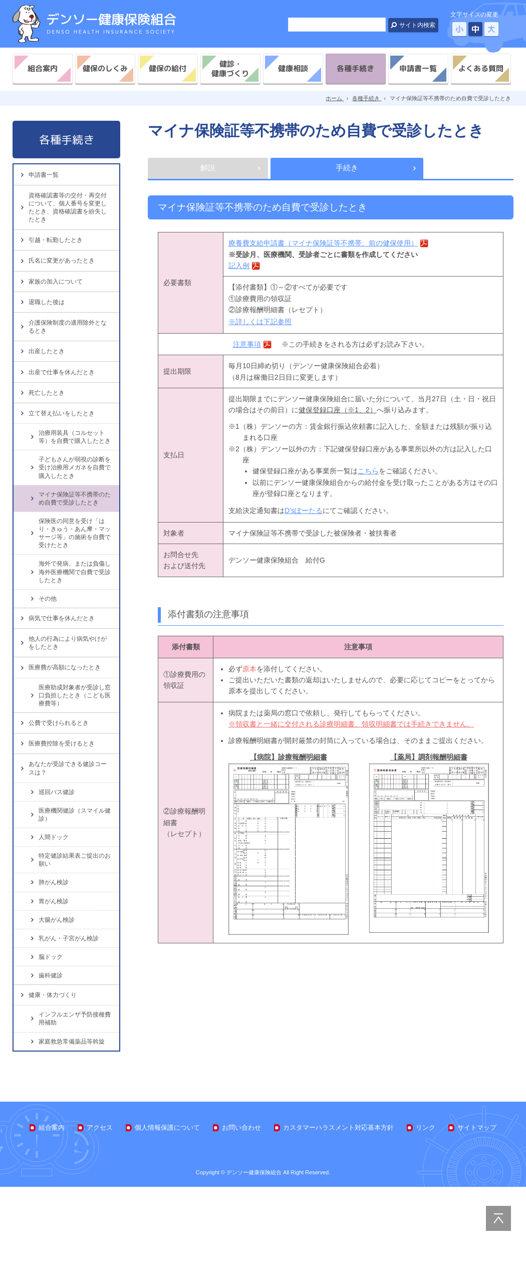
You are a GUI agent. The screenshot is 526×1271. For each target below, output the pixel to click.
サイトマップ (476, 1211)
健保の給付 (167, 68)
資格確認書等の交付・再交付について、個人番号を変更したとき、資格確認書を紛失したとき (68, 212)
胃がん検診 (55, 978)
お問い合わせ (241, 1211)
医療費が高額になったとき (68, 728)
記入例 (238, 268)
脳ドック (52, 1035)
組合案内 (43, 68)
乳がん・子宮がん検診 (71, 1016)
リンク (425, 1211)
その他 (48, 650)
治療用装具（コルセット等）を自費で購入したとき (74, 479)
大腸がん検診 (58, 997)
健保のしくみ (105, 68)
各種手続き (355, 68)
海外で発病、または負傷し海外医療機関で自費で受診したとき (74, 623)
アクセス (100, 1211)
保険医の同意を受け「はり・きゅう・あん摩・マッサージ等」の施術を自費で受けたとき (74, 583)
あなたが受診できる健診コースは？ (68, 841)
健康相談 (293, 68)
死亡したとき (48, 425)
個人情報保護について (167, 1211)
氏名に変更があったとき (64, 273)
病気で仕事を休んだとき (64, 672)
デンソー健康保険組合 (94, 24)
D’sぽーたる (304, 513)
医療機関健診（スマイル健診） (74, 890)
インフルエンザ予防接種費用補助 (74, 1101)
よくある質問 (480, 68)
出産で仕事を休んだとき (64, 401)
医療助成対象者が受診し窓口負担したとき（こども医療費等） (74, 758)
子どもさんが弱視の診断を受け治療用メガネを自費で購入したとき (74, 515)
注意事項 (247, 346)
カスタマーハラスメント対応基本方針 (338, 1211)
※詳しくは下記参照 (260, 324)
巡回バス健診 (58, 866)
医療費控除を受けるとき (64, 812)
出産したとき (48, 377)
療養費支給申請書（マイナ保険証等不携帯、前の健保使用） (323, 245)
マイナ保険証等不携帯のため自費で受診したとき (74, 547)
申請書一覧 (418, 68)
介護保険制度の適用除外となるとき (68, 350)
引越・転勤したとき (58, 249)
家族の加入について (58, 297)
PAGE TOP (498, 1218)
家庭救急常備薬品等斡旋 (74, 1124)
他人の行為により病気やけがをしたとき (68, 700)
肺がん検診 (55, 959)
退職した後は (48, 321)
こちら (368, 473)
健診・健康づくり (230, 68)
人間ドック (55, 913)
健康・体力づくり (55, 1076)
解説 (208, 169)
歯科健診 (52, 1054)
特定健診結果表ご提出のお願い (74, 936)
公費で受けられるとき (61, 788)
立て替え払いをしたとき (64, 449)
